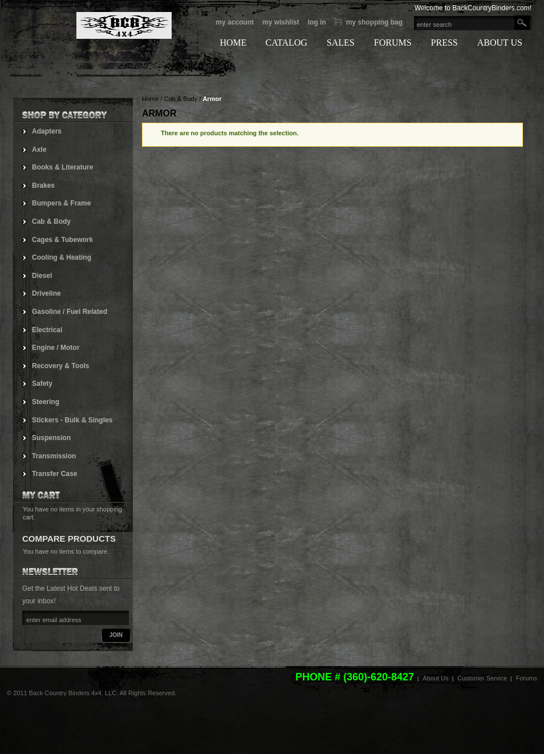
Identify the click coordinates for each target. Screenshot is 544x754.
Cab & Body (181, 98)
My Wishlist (280, 22)
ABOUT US (499, 42)
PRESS (444, 42)
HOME (233, 42)
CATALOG (286, 42)
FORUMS (393, 42)
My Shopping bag (374, 22)
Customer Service (482, 678)
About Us (435, 678)
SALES (341, 42)
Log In (317, 22)
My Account (235, 22)
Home (150, 98)
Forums (526, 678)
